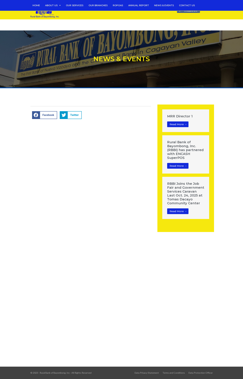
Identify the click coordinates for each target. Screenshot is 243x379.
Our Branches (98, 5)
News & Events (164, 5)
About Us (53, 5)
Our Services (74, 5)
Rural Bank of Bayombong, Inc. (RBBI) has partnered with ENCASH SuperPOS (185, 150)
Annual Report (138, 5)
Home (36, 5)
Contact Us (187, 5)
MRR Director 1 (180, 116)
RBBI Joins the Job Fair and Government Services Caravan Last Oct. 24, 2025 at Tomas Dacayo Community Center (185, 193)
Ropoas (118, 5)
